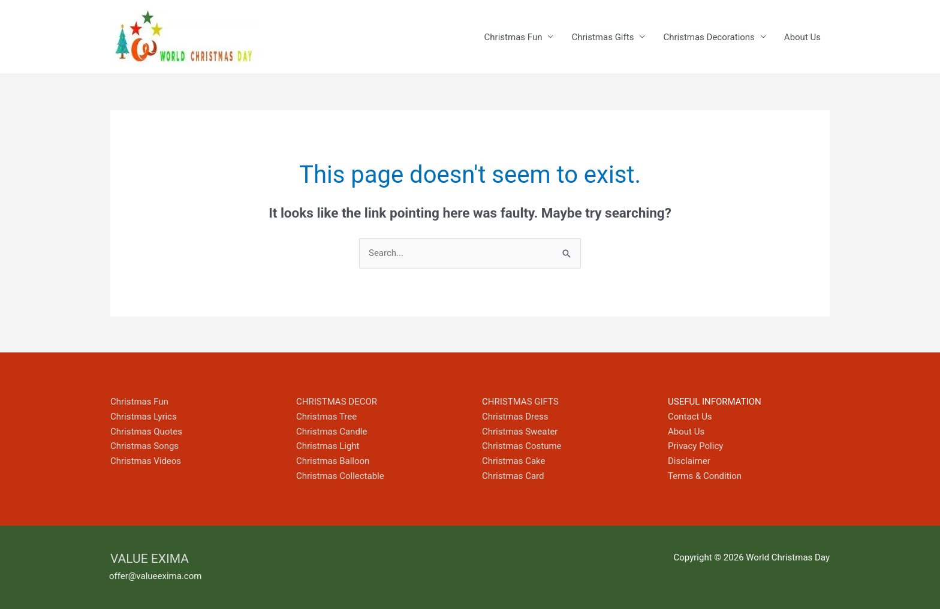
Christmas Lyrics (143, 416)
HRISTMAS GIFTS (523, 401)
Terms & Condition (705, 476)
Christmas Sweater (520, 431)
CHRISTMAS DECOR (336, 401)
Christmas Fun (513, 37)
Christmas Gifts (602, 37)
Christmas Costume (522, 446)
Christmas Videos (145, 461)
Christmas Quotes (146, 431)
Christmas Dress (515, 416)
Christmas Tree (326, 416)
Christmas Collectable (340, 476)
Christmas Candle (331, 431)
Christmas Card (513, 476)
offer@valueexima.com (155, 576)
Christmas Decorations (708, 37)
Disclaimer (689, 461)
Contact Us (690, 416)
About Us (802, 37)
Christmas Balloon (332, 461)
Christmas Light (328, 446)
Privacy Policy (695, 446)
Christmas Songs (144, 446)
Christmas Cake (514, 461)
